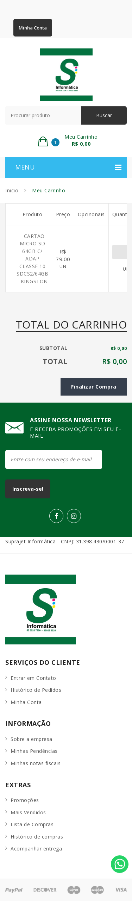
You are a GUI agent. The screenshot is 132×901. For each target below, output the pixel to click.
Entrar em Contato (33, 678)
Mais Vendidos (28, 812)
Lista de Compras (32, 824)
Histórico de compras (37, 836)
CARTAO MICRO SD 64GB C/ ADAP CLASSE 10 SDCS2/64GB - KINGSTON (32, 259)
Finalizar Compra (93, 386)
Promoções (25, 800)
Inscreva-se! (27, 488)
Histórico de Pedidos (36, 690)
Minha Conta (33, 28)
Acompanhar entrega (36, 848)
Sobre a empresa (31, 739)
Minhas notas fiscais (36, 763)
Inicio (11, 190)
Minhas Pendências (34, 751)
